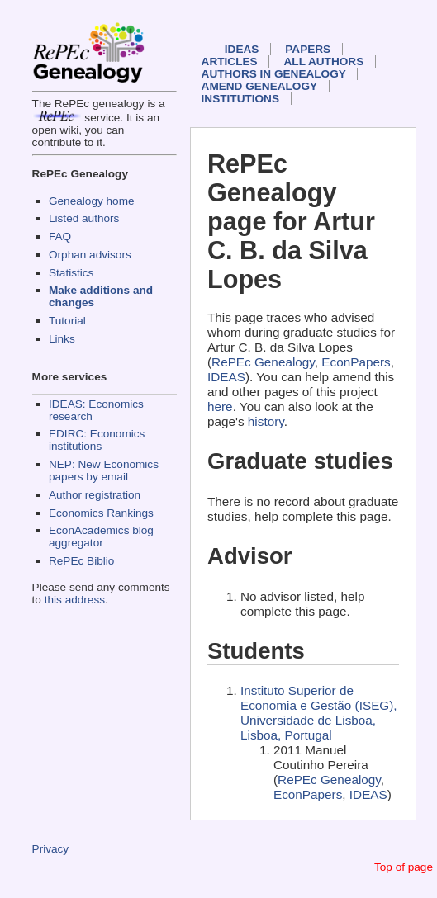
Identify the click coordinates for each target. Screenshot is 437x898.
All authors (324, 61)
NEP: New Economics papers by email (104, 470)
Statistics (71, 273)
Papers (307, 49)
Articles (230, 61)
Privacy (50, 849)
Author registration (94, 495)
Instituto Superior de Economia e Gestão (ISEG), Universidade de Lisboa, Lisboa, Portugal (318, 712)
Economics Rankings (101, 513)
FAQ (60, 236)
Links (62, 339)
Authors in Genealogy (274, 74)
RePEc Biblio (81, 561)
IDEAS (242, 49)
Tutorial (67, 320)
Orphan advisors (90, 254)
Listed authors (84, 218)
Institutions (240, 98)
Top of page (403, 867)
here (220, 406)
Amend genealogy (259, 86)
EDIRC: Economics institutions (97, 440)
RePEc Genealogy (263, 362)
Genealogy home (92, 201)
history (266, 421)
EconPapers (355, 362)
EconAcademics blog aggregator (101, 536)
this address (75, 599)
